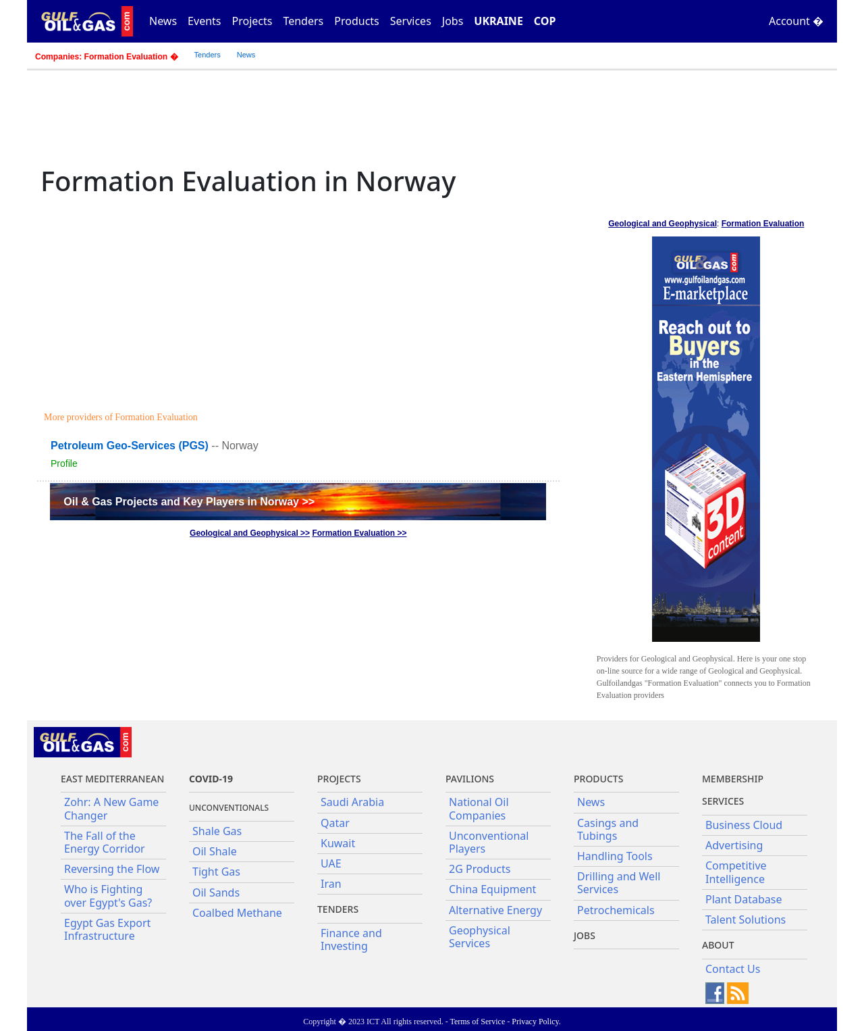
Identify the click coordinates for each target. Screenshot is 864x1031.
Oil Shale (214, 851)
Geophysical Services (479, 937)
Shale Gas (217, 831)
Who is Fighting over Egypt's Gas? (108, 895)
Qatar (335, 822)
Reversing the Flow (111, 868)
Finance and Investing (351, 939)
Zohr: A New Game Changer (111, 808)
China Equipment (492, 889)
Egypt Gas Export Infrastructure (107, 929)
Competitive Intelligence (736, 872)
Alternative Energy (495, 910)
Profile (64, 463)
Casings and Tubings (608, 829)
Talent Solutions (745, 919)
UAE (331, 863)
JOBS (584, 935)
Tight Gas (216, 871)
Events (204, 21)
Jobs (453, 21)
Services (410, 21)
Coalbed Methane (237, 912)
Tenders (303, 21)
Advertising (734, 845)
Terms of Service (477, 1021)
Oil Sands (216, 892)
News (163, 21)
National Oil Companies (479, 808)
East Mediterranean (112, 778)
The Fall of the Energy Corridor (104, 842)
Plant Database (743, 899)
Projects (252, 21)
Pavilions (470, 778)
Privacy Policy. (536, 1021)
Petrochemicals (616, 910)
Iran (331, 883)
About (718, 944)
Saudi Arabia (352, 802)
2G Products (479, 868)
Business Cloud (743, 825)
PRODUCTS (598, 778)
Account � (796, 21)
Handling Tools (615, 856)
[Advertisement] (300, 305)
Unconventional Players (489, 842)
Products (356, 21)
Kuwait (338, 843)
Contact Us (732, 968)
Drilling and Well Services (618, 883)
